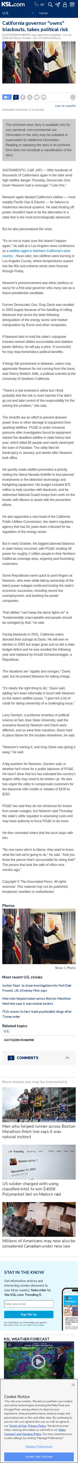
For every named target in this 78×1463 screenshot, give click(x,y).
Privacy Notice (37, 1325)
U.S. (6, 1031)
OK (73, 1384)
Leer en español (65, 105)
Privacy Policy (37, 1426)
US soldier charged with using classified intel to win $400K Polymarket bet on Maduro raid (31, 1189)
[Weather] (39, 4)
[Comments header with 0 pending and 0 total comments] (39, 1058)
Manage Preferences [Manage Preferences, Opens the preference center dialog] (39, 1446)
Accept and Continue (39, 1457)
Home (43, 13)
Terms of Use (20, 1325)
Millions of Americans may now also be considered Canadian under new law (38, 1243)
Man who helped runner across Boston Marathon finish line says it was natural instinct (38, 1131)
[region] (39, 1421)
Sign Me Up (29, 1314)
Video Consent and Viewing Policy (35, 1432)
